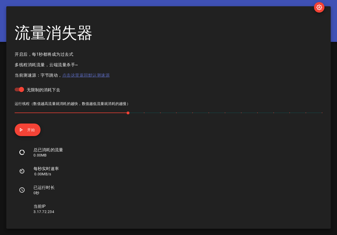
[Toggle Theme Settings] (319, 7)
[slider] (168, 112)
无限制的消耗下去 (43, 89)
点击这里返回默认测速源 (86, 75)
